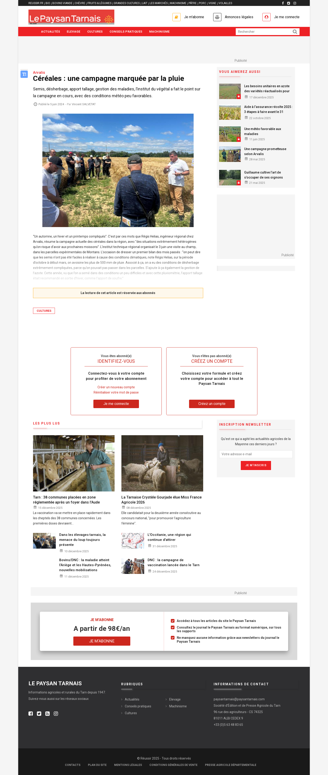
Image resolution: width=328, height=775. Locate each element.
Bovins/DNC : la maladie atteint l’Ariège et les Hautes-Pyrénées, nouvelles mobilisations (85, 565)
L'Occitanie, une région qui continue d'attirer (169, 537)
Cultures (95, 31)
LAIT (144, 3)
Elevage (73, 31)
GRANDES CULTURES (127, 3)
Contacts (72, 765)
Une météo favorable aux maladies (262, 131)
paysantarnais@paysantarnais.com (239, 699)
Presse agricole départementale (230, 765)
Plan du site (97, 765)
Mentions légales (128, 765)
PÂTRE (193, 3)
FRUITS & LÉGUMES (99, 3)
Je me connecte (287, 17)
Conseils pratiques (126, 31)
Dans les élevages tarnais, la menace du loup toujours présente (82, 540)
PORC (202, 3)
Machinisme (159, 31)
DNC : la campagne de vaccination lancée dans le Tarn (174, 562)
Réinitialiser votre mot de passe (116, 392)
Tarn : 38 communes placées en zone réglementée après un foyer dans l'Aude (66, 499)
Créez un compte (212, 404)
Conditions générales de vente (173, 765)
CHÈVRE (80, 3)
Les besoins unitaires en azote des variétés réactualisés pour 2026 (267, 91)
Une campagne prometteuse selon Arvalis (265, 151)
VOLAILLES (225, 3)
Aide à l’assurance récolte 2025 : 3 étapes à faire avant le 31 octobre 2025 (268, 112)
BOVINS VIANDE (62, 3)
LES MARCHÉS (159, 3)
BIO (48, 3)
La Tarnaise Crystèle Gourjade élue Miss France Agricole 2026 (161, 499)
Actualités (50, 31)
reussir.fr (35, 3)
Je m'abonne (194, 17)
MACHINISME (178, 3)
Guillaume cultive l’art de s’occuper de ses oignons (263, 175)
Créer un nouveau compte (116, 387)
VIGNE (212, 3)
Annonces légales (239, 17)
